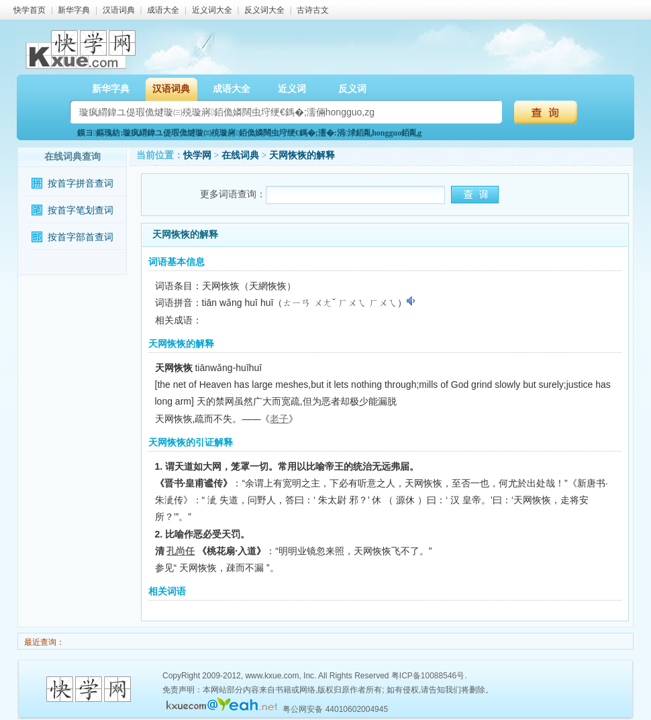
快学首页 (29, 10)
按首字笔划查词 (80, 210)
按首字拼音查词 (80, 183)
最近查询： (43, 642)
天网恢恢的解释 (302, 155)
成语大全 (163, 10)
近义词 (292, 89)
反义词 (352, 89)
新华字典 (74, 10)
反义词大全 (264, 10)
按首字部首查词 (80, 237)
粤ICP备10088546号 (427, 675)
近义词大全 (212, 10)
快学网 (197, 155)
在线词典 (240, 155)
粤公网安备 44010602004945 (335, 709)
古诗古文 (313, 10)
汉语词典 (119, 10)
